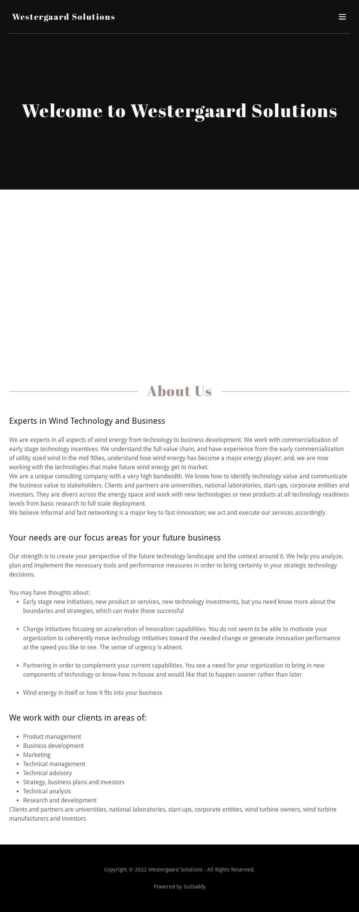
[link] (64, 17)
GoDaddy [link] (195, 887)
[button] (342, 16)
